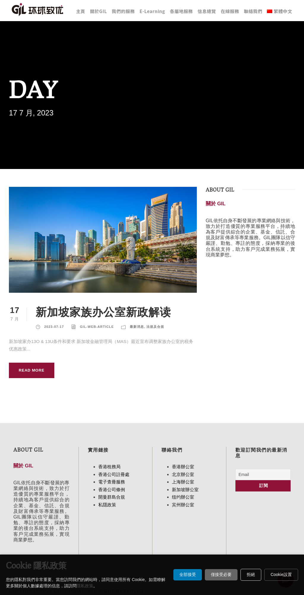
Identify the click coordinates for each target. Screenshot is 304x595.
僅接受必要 (221, 574)
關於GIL (98, 11)
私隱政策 (107, 504)
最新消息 (137, 326)
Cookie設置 (281, 574)
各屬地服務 (181, 11)
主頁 (80, 11)
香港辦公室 (183, 466)
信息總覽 (206, 11)
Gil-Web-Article (97, 326)
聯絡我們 (253, 11)
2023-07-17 (54, 326)
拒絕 (251, 574)
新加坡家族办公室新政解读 (103, 311)
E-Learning (152, 11)
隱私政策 (85, 585)
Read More (32, 370)
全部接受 (187, 574)
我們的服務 (123, 11)
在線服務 (230, 11)
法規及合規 (155, 326)
